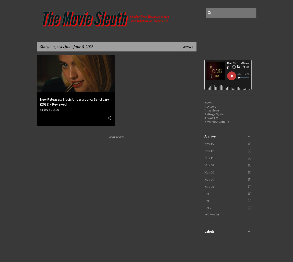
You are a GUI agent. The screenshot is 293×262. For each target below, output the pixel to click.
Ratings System (215, 114)
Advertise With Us (216, 122)
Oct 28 (208, 208)
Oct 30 (208, 201)
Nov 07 (209, 165)
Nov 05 (209, 172)
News (208, 103)
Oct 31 (208, 194)
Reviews (210, 106)
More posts (117, 137)
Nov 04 (209, 179)
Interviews (211, 110)
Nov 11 (209, 158)
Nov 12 (209, 151)
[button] (109, 118)
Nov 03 (209, 187)
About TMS (212, 118)
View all (188, 47)
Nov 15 (209, 144)
